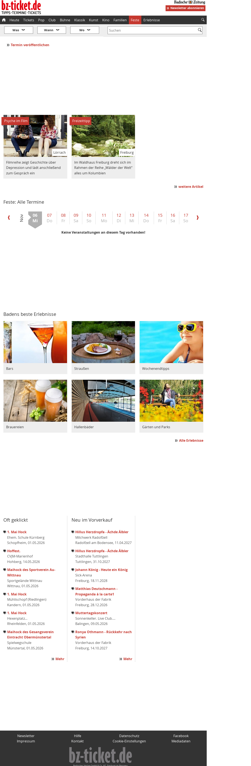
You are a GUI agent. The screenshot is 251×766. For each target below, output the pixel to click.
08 (63, 205)
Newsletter (26, 723)
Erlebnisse (151, 20)
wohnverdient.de (124, 761)
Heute (14, 20)
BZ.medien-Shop (155, 761)
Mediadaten (180, 728)
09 (76, 205)
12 (118, 205)
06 (35, 205)
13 (131, 205)
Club (52, 20)
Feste (135, 20)
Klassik (79, 20)
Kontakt (77, 728)
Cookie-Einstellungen (129, 728)
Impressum (26, 728)
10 (88, 205)
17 (185, 205)
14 (146, 205)
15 (160, 205)
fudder (102, 761)
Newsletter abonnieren (187, 8)
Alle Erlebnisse (191, 428)
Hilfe (77, 723)
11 (104, 205)
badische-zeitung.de (54, 761)
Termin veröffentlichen (30, 32)
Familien (120, 20)
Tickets (28, 20)
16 (172, 205)
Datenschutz (129, 723)
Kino (105, 20)
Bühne (65, 20)
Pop (41, 20)
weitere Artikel (190, 174)
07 (49, 205)
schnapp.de (83, 761)
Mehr (59, 646)
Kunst (93, 20)
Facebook (181, 723)
